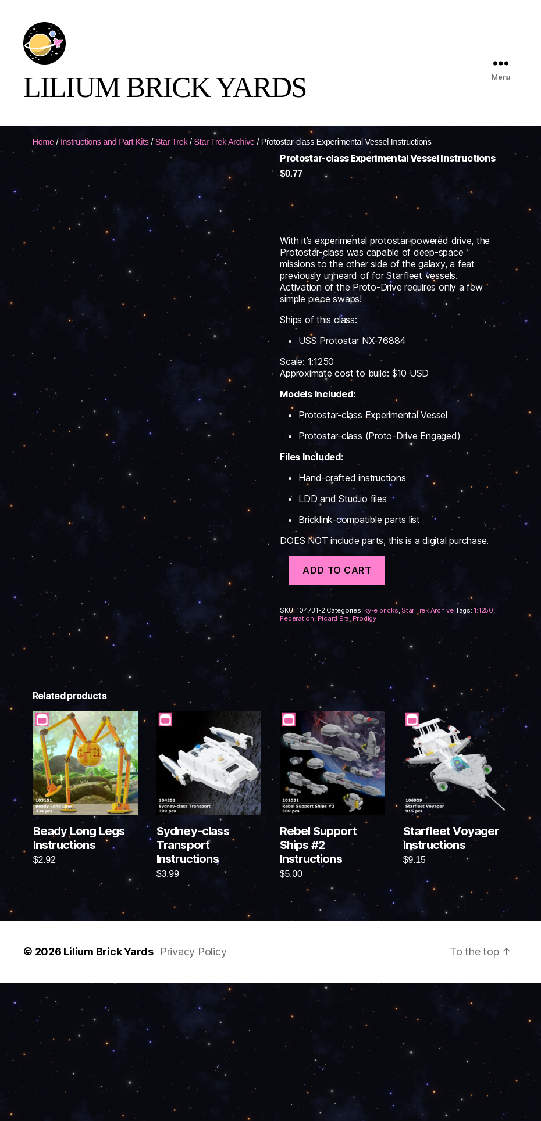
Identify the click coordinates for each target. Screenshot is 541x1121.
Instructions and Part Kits (104, 151)
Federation (297, 628)
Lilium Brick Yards (108, 961)
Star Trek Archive (224, 151)
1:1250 (483, 620)
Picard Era (334, 628)
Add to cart (336, 580)
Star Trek (171, 151)
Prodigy (364, 628)
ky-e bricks (381, 620)
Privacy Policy (193, 961)
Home (43, 151)
